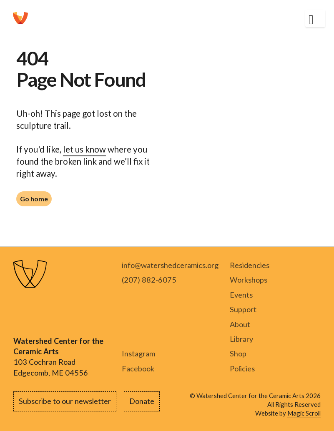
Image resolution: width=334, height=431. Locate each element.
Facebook (138, 368)
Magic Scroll (304, 413)
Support (243, 309)
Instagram (138, 353)
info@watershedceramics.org (170, 265)
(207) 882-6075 (149, 279)
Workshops (248, 279)
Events (241, 294)
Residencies (249, 265)
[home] (20, 18)
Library (241, 338)
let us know (84, 149)
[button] (315, 19)
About (240, 324)
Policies (242, 368)
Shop (238, 353)
